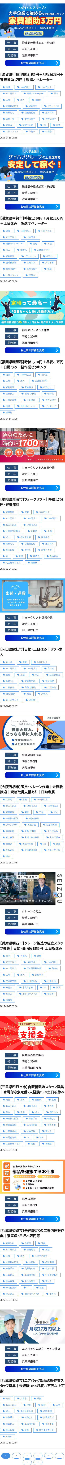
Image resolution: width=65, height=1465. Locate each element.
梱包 (33, 1144)
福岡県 (44, 374)
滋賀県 (38, 100)
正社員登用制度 (13, 531)
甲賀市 (32, 131)
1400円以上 (25, 87)
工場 (8, 100)
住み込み (54, 556)
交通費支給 (30, 112)
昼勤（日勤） (31, 393)
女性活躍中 (30, 119)
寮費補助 (10, 812)
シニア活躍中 (41, 1256)
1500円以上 (25, 231)
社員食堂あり (51, 1275)
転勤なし (10, 112)
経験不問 (33, 106)
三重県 (38, 1099)
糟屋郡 (9, 412)
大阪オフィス (12, 131)
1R (44, 125)
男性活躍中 (50, 119)
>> (38, 1462)
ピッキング (50, 406)
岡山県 (9, 662)
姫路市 (53, 1294)
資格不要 (10, 119)
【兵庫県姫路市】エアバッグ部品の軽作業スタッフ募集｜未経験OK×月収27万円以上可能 (32, 1386)
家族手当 (29, 387)
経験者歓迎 (25, 537)
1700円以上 (32, 525)
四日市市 (54, 1112)
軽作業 (50, 393)
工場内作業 (11, 400)
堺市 (8, 856)
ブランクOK (53, 106)
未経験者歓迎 (12, 106)
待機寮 (48, 131)
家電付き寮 (28, 125)
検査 (29, 1405)
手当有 (50, 1106)
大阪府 (9, 799)
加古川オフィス (30, 994)
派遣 (58, 125)
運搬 (8, 87)
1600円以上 (44, 512)
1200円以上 (11, 93)
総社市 (32, 700)
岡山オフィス (12, 700)
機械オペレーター (35, 93)
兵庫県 (23, 956)
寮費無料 (10, 512)
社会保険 (31, 400)
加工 (22, 1099)
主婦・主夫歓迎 (32, 837)
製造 (56, 93)
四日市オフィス (13, 1144)
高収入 (36, 556)
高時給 (34, 531)
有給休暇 (49, 681)
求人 (22, 100)
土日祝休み (52, 831)
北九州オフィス (27, 406)
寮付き (9, 125)
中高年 (32, 1262)
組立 (8, 956)
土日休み (49, 112)
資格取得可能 (31, 850)
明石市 (50, 994)
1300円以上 (46, 87)
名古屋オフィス (13, 562)
